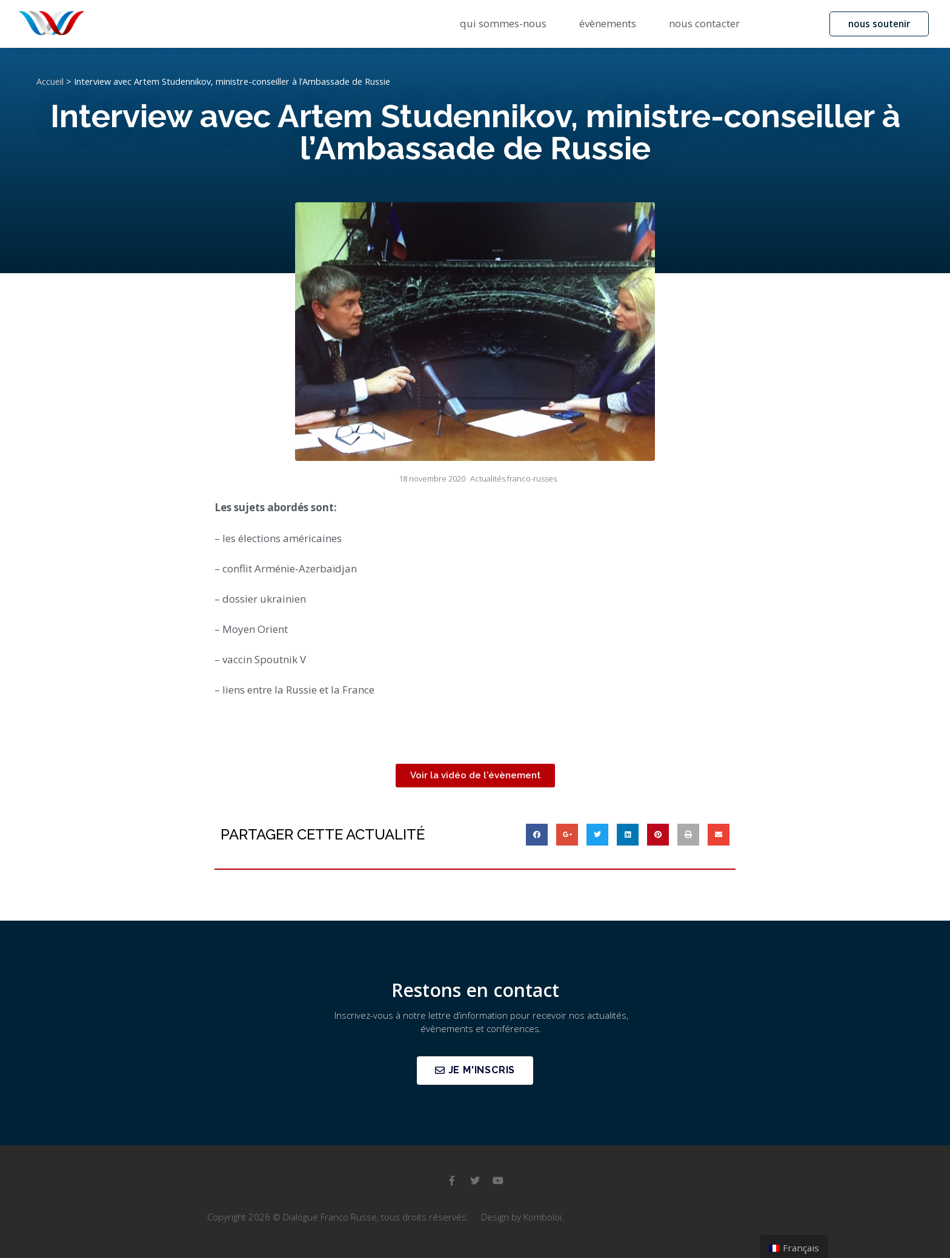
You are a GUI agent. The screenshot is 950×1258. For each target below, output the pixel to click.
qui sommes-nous (503, 23)
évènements (607, 23)
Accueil (50, 81)
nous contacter (704, 23)
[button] (877, 23)
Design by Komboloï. (522, 1217)
